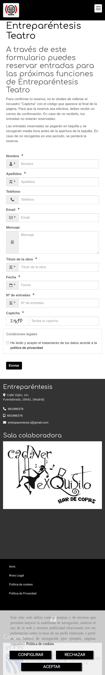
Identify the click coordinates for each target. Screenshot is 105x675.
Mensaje (13, 227)
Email (11, 209)
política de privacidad (26, 348)
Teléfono (13, 192)
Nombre (13, 156)
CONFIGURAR (30, 655)
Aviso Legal (16, 575)
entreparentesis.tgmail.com (28, 422)
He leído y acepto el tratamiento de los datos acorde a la (51, 345)
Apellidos (14, 174)
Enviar (14, 365)
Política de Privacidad (22, 593)
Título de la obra (20, 259)
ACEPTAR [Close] (51, 667)
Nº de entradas (18, 295)
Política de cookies (40, 644)
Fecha (11, 277)
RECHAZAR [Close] (75, 655)
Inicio (12, 566)
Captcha (13, 313)
